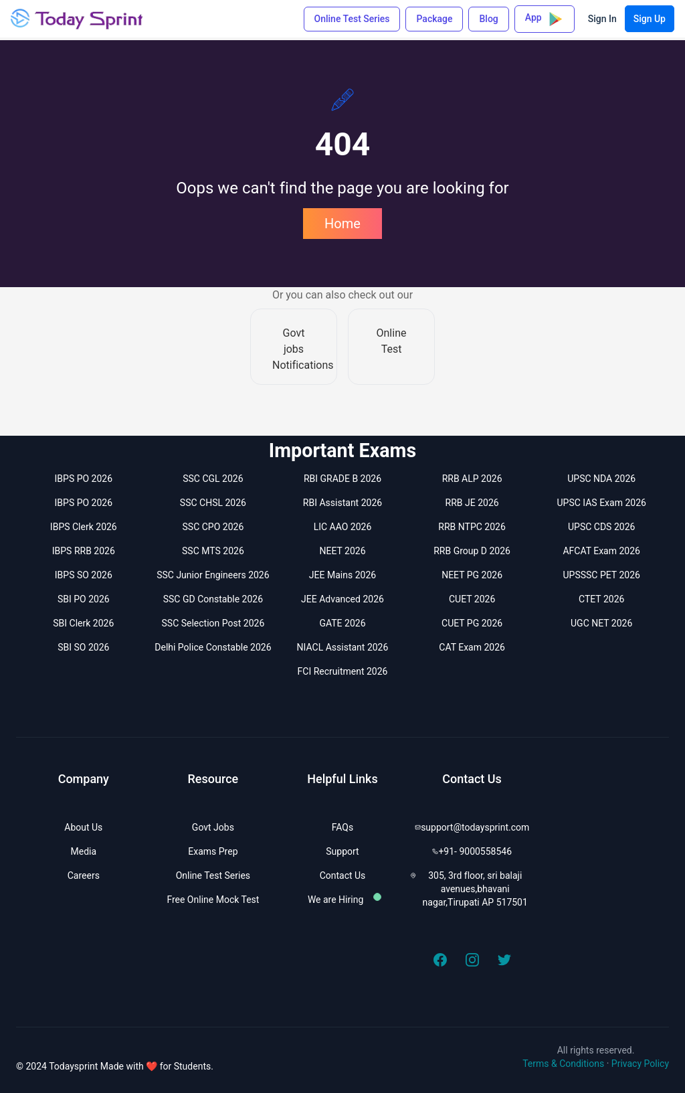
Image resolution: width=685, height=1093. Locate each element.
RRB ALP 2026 (472, 478)
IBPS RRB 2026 (83, 550)
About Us (83, 827)
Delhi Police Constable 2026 (213, 647)
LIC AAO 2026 (343, 526)
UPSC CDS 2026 (601, 526)
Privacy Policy (640, 1063)
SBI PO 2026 (84, 599)
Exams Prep (212, 851)
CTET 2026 (601, 599)
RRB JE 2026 (472, 502)
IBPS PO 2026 (84, 478)
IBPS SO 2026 (83, 575)
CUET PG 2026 (472, 623)
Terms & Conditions (563, 1063)
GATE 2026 (342, 623)
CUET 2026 (472, 599)
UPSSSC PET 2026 (601, 575)
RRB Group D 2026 (471, 550)
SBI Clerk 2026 (83, 623)
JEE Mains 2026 (342, 575)
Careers (84, 875)
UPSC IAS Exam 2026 (601, 502)
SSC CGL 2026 (213, 478)
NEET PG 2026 (472, 575)
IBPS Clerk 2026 (83, 526)
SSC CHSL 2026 (213, 502)
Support (342, 851)
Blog (488, 18)
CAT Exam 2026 (472, 647)
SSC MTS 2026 (213, 550)
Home (342, 224)
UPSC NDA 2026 (601, 478)
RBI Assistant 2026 (342, 502)
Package (434, 18)
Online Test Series (352, 18)
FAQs (343, 827)
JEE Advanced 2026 (342, 599)
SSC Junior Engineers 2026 (213, 575)
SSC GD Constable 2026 (213, 599)
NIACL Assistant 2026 (343, 647)
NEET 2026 (342, 550)
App (544, 19)
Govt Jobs (213, 827)
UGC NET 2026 (601, 623)
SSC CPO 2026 (213, 526)
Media (84, 851)
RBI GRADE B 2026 (342, 478)
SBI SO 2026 (83, 647)
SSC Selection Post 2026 (213, 623)
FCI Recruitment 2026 (343, 671)
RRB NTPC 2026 (471, 526)
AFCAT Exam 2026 (601, 550)
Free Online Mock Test (213, 899)
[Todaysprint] (77, 18)
